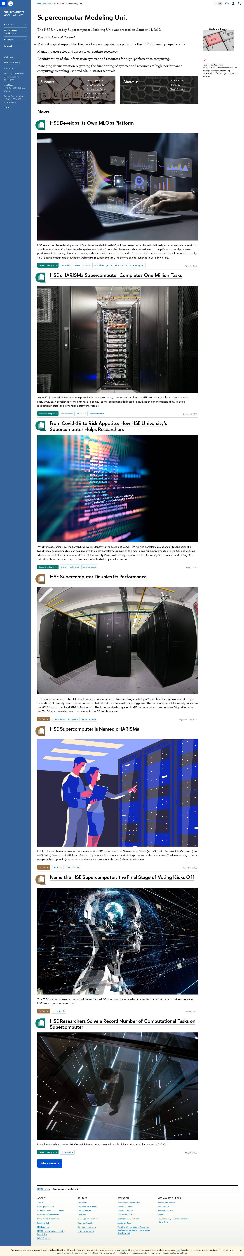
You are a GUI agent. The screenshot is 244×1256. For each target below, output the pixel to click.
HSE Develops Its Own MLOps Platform (92, 122)
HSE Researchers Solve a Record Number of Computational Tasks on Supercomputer (122, 1024)
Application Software (96, 93)
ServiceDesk (93, 97)
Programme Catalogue (87, 1206)
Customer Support (219, 28)
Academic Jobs (124, 1223)
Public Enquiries (44, 1238)
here (123, 1250)
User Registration (95, 80)
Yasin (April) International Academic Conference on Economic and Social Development (133, 1230)
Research (123, 1198)
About (41, 1198)
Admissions (82, 1202)
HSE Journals (163, 1206)
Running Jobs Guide (96, 89)
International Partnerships (48, 1218)
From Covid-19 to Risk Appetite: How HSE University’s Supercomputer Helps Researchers (108, 426)
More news (50, 1163)
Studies (82, 1198)
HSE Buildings (43, 1227)
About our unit (176, 80)
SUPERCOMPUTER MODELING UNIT (14, 14)
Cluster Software (177, 89)
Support (7, 107)
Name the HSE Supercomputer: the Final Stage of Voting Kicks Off (122, 877)
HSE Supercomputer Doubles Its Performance (98, 576)
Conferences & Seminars (128, 1218)
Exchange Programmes (87, 1218)
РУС (216, 3)
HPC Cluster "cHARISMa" (10, 32)
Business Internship (85, 1231)
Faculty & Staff (43, 1223)
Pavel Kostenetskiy (12, 62)
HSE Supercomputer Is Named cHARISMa (94, 728)
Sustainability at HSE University (50, 1210)
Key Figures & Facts (45, 1206)
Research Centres (125, 1206)
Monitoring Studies (125, 1214)
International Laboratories (128, 1202)
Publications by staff (166, 1202)
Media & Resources (169, 1198)
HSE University (43, 1189)
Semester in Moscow (86, 1227)
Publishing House (165, 1210)
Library (160, 1214)
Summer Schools (84, 1223)
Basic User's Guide (95, 84)
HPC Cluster (175, 84)
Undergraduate (84, 1210)
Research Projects (125, 1210)
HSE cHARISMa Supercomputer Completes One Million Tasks (116, 275)
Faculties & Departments (48, 1214)
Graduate (81, 1214)
